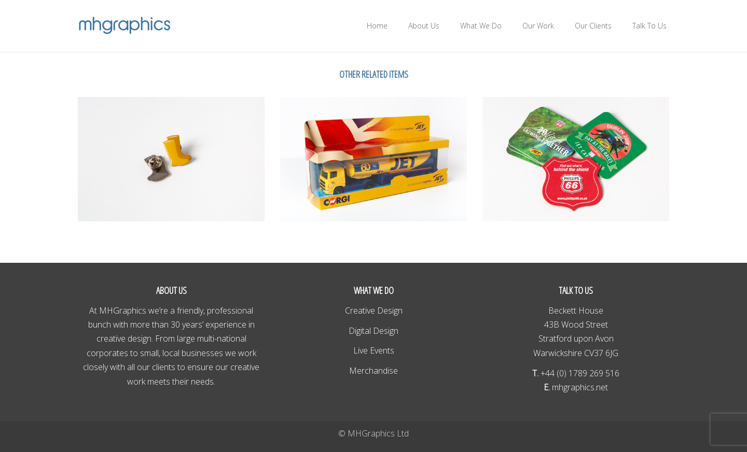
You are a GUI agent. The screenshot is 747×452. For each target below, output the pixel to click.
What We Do (481, 26)
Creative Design (374, 310)
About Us (423, 26)
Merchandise (373, 370)
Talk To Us (649, 26)
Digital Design (373, 330)
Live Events (373, 350)
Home (377, 26)
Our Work (538, 26)
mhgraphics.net (579, 387)
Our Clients (593, 26)
